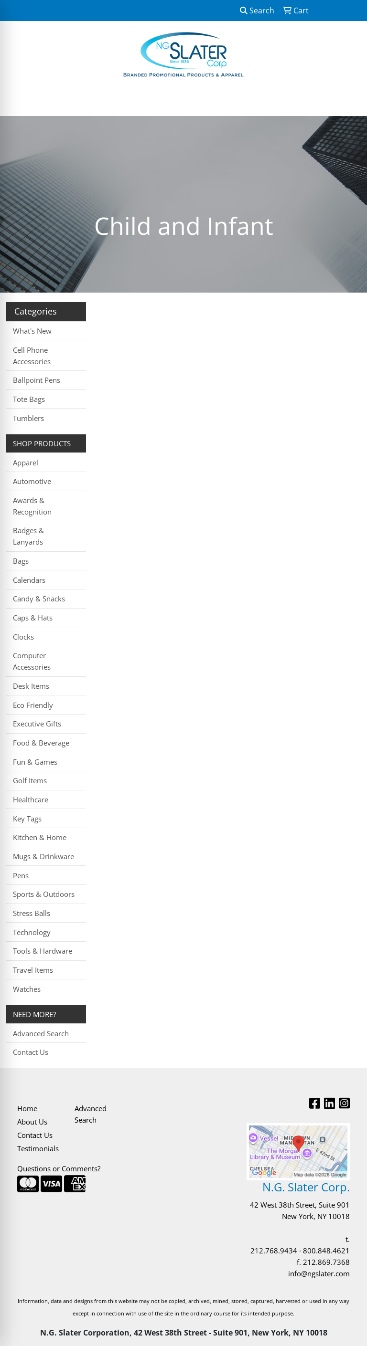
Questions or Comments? (58, 1168)
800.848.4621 (326, 1250)
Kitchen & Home (39, 837)
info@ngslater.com (319, 1273)
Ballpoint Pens (36, 380)
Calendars (29, 580)
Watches (27, 989)
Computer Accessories (32, 661)
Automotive (32, 481)
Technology (32, 932)
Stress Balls (31, 913)
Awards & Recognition (32, 505)
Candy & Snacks (39, 598)
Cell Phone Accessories (32, 355)
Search (257, 10)
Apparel (25, 462)
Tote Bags (29, 399)
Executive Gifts (37, 723)
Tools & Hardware (42, 951)
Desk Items (31, 686)
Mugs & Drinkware (43, 856)
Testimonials (38, 1148)
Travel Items (33, 970)
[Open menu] (347, 102)
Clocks (23, 636)
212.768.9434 (273, 1250)
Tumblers (28, 418)
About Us (32, 1121)
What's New (32, 331)
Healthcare (30, 799)
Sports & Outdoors (44, 894)
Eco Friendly (33, 705)
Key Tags (27, 818)
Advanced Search (41, 1033)
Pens (21, 875)
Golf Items (30, 780)
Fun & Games (35, 762)
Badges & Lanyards (28, 536)
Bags (21, 561)
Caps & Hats (33, 617)
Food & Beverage (41, 742)
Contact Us (30, 1052)
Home (27, 1108)
